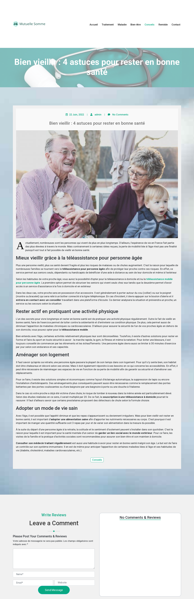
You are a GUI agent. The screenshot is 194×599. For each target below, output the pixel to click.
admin (98, 114)
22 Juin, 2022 (76, 114)
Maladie (122, 24)
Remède (163, 24)
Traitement (108, 24)
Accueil (94, 24)
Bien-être (135, 24)
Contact (176, 24)
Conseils (149, 24)
